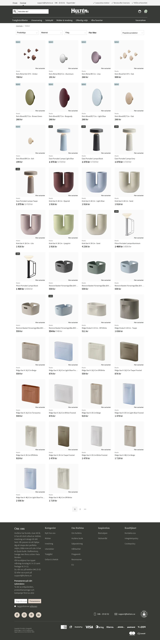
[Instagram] (24, 615)
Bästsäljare (102, 533)
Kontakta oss (130, 533)
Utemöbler (49, 549)
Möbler (48, 538)
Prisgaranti (75, 554)
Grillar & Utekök (51, 559)
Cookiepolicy (130, 543)
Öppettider (71, 3)
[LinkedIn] (38, 615)
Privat (15, 3)
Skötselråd (102, 538)
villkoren (33, 606)
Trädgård (48, 554)
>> (85, 509)
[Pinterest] (31, 615)
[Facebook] (17, 615)
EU (72, 564)
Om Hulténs (76, 533)
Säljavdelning (77, 543)
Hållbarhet (76, 549)
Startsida (19, 26)
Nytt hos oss (50, 533)
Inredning (49, 543)
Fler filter (92, 33)
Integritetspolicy (131, 538)
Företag (23, 3)
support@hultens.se (45, 3)
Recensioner (76, 559)
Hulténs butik (77, 538)
